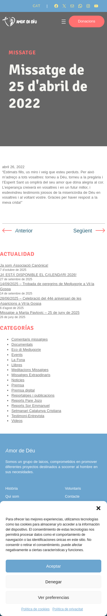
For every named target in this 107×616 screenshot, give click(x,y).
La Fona (18, 360)
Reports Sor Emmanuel (30, 405)
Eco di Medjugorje (26, 349)
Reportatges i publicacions (32, 395)
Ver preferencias (53, 597)
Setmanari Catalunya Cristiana (36, 411)
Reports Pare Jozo (26, 400)
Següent (82, 231)
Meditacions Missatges (30, 370)
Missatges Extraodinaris (30, 375)
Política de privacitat (68, 609)
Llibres (16, 365)
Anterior (24, 231)
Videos (17, 421)
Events (17, 355)
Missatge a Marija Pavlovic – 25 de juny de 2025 (40, 312)
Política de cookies (35, 609)
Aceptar (53, 566)
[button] (98, 508)
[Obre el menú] (63, 21)
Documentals (22, 344)
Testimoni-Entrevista (27, 416)
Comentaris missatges (29, 339)
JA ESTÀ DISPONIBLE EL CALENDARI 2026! (38, 275)
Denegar (53, 581)
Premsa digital (23, 390)
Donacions (86, 21)
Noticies (18, 380)
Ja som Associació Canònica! (24, 265)
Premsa (17, 385)
